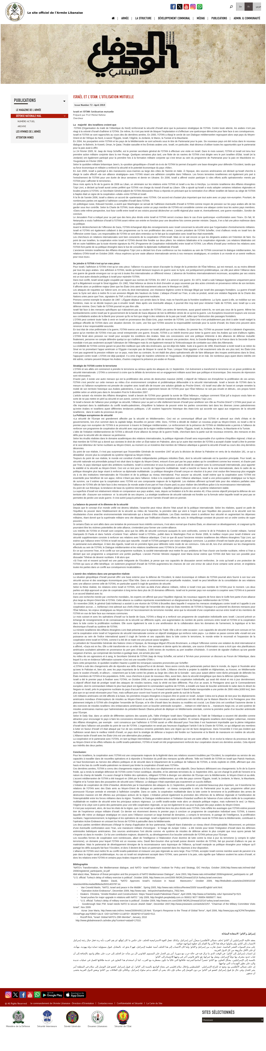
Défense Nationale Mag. (29, 116)
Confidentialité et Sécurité (130, 1003)
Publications (219, 18)
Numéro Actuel (26, 121)
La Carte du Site (154, 1003)
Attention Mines (25, 137)
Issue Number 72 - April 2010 (89, 104)
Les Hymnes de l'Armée (28, 131)
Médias (201, 18)
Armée (125, 18)
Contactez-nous (105, 1003)
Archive (22, 126)
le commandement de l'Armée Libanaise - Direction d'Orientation (62, 1003)
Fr (249, 6)
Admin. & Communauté (247, 18)
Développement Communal (174, 18)
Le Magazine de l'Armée (28, 110)
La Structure (143, 18)
